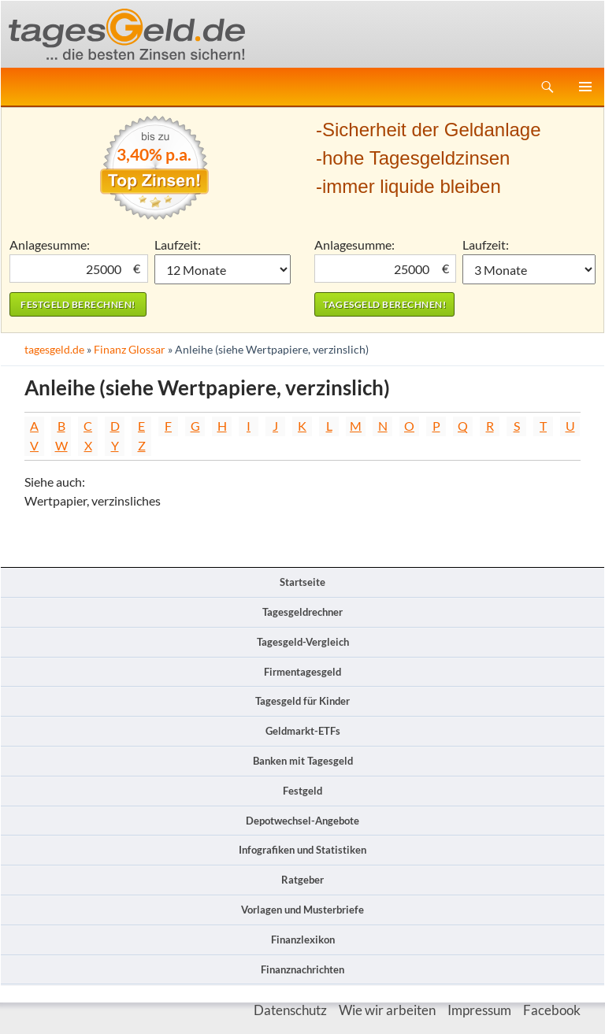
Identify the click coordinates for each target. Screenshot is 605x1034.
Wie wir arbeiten (387, 1010)
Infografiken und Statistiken (302, 849)
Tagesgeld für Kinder (302, 701)
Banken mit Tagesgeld (303, 760)
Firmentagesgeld (302, 671)
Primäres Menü (585, 87)
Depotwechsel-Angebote (302, 820)
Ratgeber (302, 879)
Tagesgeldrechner (302, 612)
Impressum (479, 1010)
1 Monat (222, 269)
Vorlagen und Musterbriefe (302, 909)
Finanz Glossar (129, 349)
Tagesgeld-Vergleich (303, 642)
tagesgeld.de (54, 349)
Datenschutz (290, 1010)
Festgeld (302, 790)
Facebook (552, 1010)
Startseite (302, 582)
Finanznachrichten (302, 969)
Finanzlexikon (303, 939)
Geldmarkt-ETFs (302, 731)
